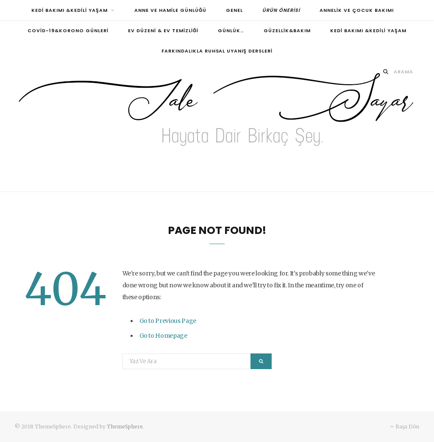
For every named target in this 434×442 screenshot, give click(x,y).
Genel (234, 10)
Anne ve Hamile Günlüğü (170, 10)
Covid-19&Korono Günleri (68, 30)
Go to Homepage (163, 335)
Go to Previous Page (167, 321)
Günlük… (231, 30)
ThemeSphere (125, 426)
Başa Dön (404, 426)
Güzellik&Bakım (287, 30)
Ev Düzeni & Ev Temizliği (163, 30)
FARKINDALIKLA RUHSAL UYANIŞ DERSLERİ (217, 50)
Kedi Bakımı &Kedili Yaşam (69, 10)
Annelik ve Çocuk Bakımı (357, 10)
